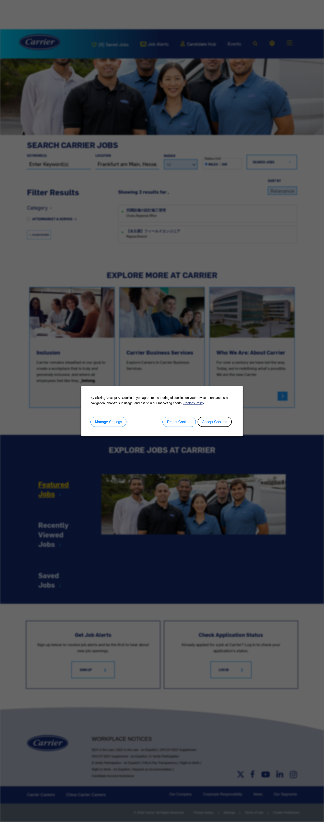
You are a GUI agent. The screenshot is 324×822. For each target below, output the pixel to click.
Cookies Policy (193, 403)
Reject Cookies (179, 422)
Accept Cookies (214, 422)
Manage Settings (108, 422)
